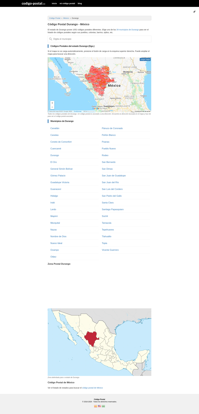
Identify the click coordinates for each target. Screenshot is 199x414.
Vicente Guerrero (110, 250)
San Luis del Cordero (112, 189)
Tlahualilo (106, 236)
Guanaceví (55, 189)
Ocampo (54, 250)
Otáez (53, 257)
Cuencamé (55, 148)
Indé (52, 202)
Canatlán (54, 128)
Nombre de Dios (58, 236)
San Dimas (107, 169)
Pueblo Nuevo (109, 148)
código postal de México (92, 388)
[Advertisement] (99, 287)
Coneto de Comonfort (61, 142)
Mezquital (55, 223)
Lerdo (53, 209)
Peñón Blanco (109, 135)
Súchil (105, 216)
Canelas (54, 135)
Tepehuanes (108, 230)
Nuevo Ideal (56, 243)
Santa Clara (108, 202)
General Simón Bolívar (61, 169)
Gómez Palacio (58, 175)
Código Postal (99, 399)
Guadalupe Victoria (59, 182)
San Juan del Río (110, 182)
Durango (54, 155)
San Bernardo (109, 162)
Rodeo (105, 155)
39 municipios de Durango (127, 30)
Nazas (53, 230)
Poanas (105, 142)
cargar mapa (145, 59)
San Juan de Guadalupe (114, 175)
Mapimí (54, 216)
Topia (104, 243)
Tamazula (106, 223)
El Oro (53, 162)
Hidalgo (54, 196)
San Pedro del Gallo (112, 196)
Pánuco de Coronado (112, 128)
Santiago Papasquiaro (113, 209)
